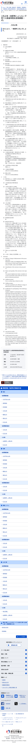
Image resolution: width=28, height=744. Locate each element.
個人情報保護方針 (20, 713)
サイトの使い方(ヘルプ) (7, 721)
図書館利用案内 (6, 685)
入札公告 (5, 410)
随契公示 (5, 414)
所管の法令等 (14, 669)
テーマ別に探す (14, 650)
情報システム (6, 505)
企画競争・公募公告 (7, 441)
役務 (4, 448)
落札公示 (5, 418)
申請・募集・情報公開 (14, 673)
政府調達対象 (5, 395)
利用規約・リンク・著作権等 (7, 714)
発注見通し (5, 611)
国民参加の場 (14, 645)
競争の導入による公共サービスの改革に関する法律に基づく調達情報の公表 (15, 623)
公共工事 (5, 562)
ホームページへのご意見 (7, 725)
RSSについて (19, 721)
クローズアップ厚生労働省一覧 (9, 687)
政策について (14, 658)
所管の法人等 (5, 682)
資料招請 (5, 403)
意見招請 (5, 407)
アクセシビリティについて (21, 718)
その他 (3, 437)
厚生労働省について (14, 662)
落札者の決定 (5, 627)
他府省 (3, 680)
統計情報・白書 (14, 665)
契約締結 (4, 631)
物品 (4, 391)
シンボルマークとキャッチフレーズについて (7, 718)
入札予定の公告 (6, 399)
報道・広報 (14, 654)
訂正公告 (5, 422)
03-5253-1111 (14, 738)
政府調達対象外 (5, 426)
